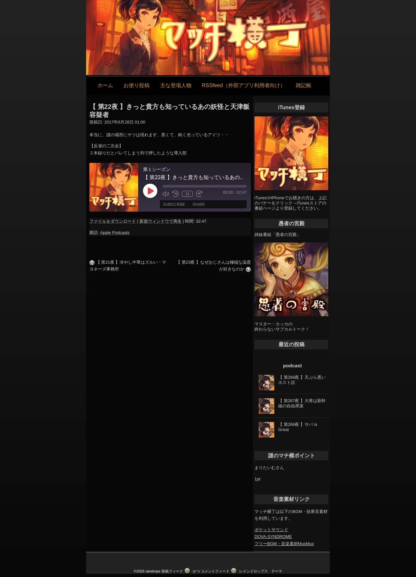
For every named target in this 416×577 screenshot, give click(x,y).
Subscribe (174, 204)
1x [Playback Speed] (187, 193)
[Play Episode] (150, 191)
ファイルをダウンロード (112, 221)
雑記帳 (303, 85)
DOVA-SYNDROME (273, 536)
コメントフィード (215, 571)
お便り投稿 (137, 85)
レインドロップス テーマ (260, 571)
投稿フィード (172, 571)
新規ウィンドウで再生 (160, 221)
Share (198, 204)
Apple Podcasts (114, 232)
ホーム (105, 85)
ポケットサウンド (271, 529)
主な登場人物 (175, 85)
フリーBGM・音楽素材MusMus (284, 543)
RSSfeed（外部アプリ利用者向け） (243, 85)
